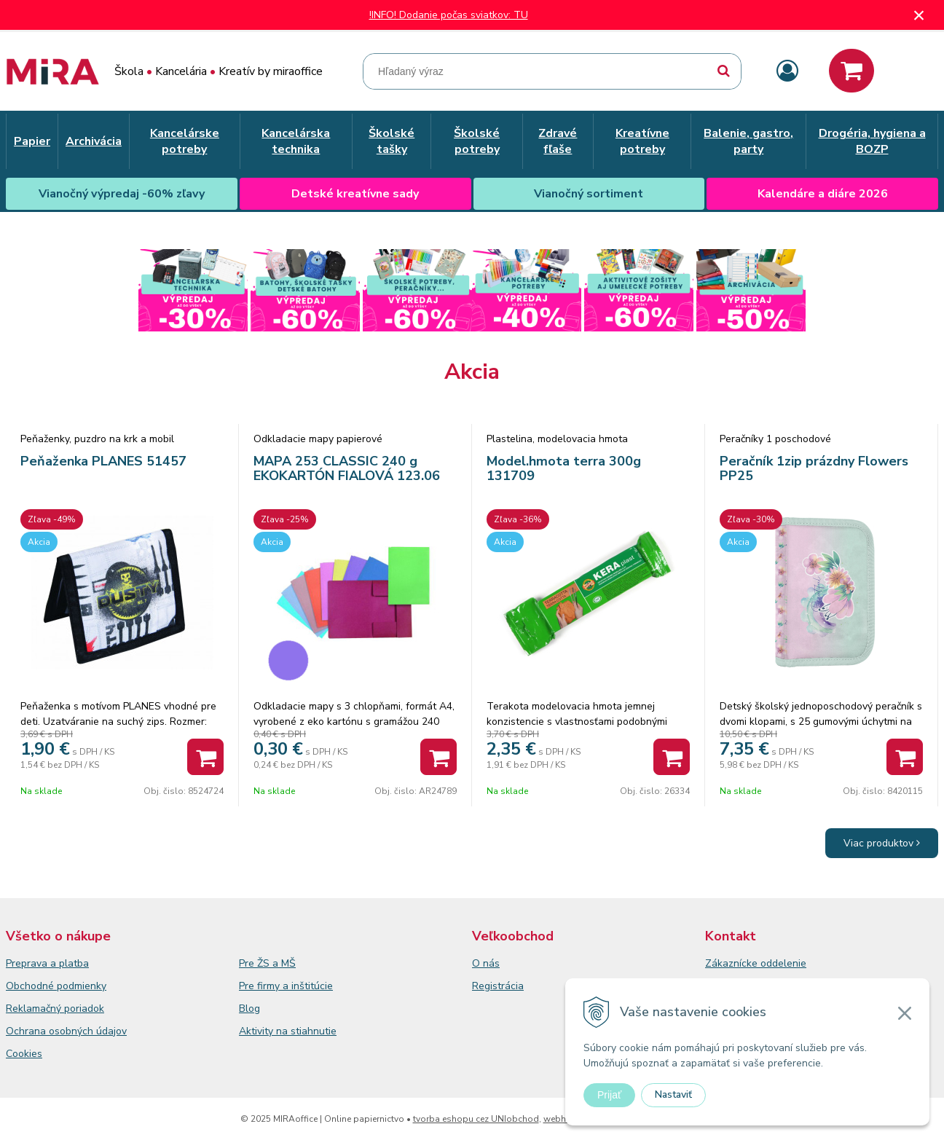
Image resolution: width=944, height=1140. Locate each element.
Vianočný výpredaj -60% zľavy (122, 194)
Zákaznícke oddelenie (755, 963)
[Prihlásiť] (787, 72)
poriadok (84, 1008)
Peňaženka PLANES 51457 (103, 461)
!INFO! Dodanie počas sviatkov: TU (448, 15)
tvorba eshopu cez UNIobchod (476, 1119)
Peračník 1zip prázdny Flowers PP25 (814, 468)
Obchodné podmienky (56, 986)
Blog (249, 1008)
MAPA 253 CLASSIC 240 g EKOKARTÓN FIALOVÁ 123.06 (346, 468)
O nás (486, 963)
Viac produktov (881, 843)
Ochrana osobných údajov (66, 1031)
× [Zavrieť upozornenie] (919, 15)
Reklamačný (35, 1008)
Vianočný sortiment (588, 194)
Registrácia (498, 986)
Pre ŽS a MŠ (267, 963)
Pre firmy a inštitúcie (286, 986)
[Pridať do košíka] (205, 757)
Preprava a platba (47, 963)
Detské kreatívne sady (355, 194)
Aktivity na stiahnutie (288, 1031)
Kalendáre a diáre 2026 (823, 194)
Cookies (24, 1054)
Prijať (609, 1095)
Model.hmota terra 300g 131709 (564, 468)
